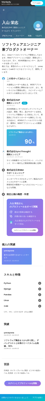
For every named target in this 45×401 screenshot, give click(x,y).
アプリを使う (37, 3)
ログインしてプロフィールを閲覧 (25, 230)
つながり (38, 36)
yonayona (9, 250)
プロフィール (7, 36)
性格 (29, 36)
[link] (21, 137)
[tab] (7, 36)
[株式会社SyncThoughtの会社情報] (3, 151)
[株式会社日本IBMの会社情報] (3, 170)
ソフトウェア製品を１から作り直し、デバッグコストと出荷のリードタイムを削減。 (21, 132)
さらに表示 (28, 312)
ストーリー (20, 36)
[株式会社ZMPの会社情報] (3, 100)
